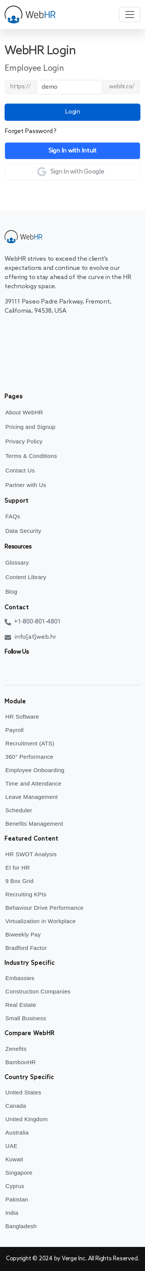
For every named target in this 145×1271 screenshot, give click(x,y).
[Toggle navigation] (129, 14)
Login (72, 111)
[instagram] (44, 668)
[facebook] (10, 668)
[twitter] (21, 668)
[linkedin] (33, 668)
